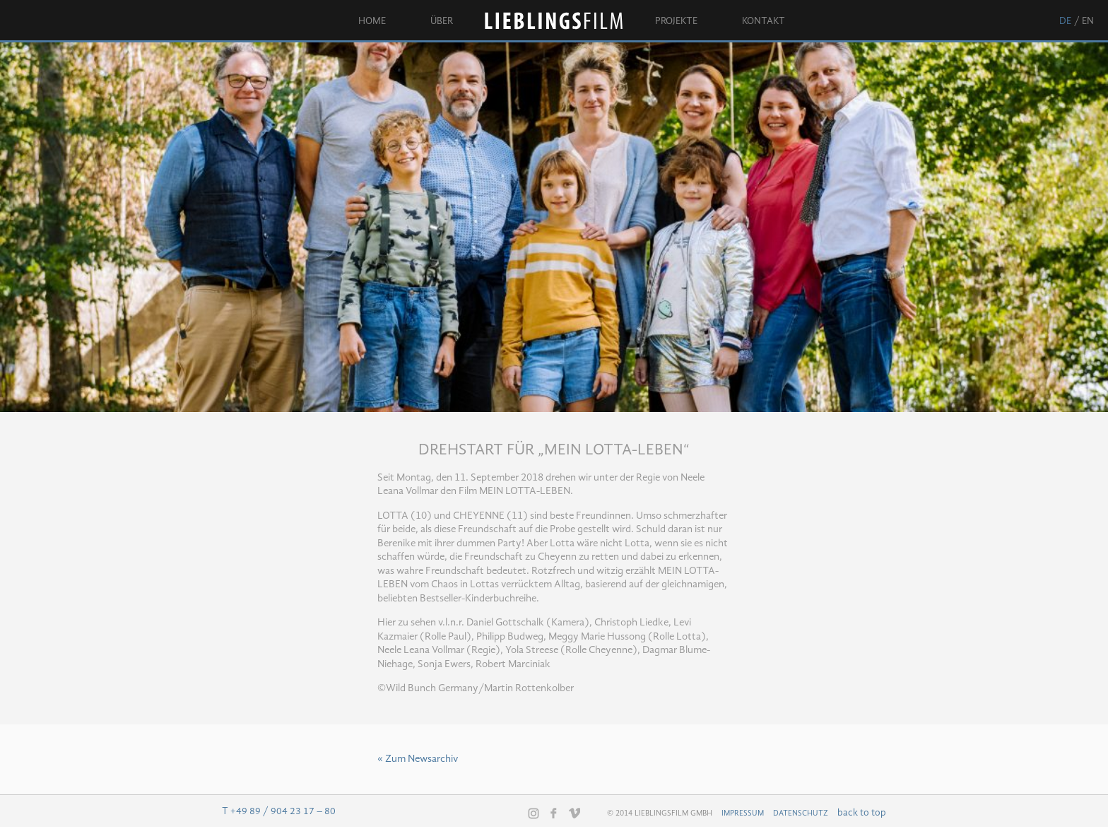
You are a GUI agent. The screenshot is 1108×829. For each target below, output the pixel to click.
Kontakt (763, 21)
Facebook (554, 812)
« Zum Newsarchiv (417, 759)
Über (441, 21)
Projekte (676, 21)
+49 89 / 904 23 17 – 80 (283, 811)
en (1088, 21)
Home (372, 21)
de (1065, 21)
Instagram (533, 813)
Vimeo (574, 812)
